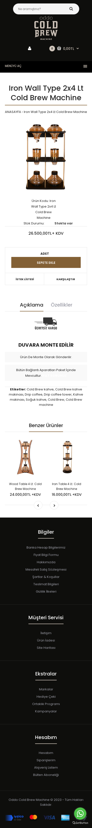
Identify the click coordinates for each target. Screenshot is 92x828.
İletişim (46, 633)
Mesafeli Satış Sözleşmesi (46, 569)
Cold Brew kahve (40, 389)
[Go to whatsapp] (80, 813)
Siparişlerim (46, 760)
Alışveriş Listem (46, 767)
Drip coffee (33, 394)
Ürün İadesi (46, 640)
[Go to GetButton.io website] (80, 823)
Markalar (46, 689)
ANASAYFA (13, 112)
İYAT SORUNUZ (54, 375)
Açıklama (31, 304)
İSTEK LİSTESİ (25, 279)
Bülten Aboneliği (46, 775)
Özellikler (61, 304)
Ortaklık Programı (46, 704)
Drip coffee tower (58, 394)
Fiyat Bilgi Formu (46, 554)
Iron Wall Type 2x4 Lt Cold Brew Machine (55, 112)
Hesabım (46, 753)
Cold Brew (56, 399)
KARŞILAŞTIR (65, 279)
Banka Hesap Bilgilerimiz (46, 547)
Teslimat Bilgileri (46, 584)
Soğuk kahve (36, 399)
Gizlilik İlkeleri (46, 591)
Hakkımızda (46, 562)
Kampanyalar (46, 711)
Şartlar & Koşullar (46, 576)
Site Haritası (46, 647)
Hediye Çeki (46, 696)
